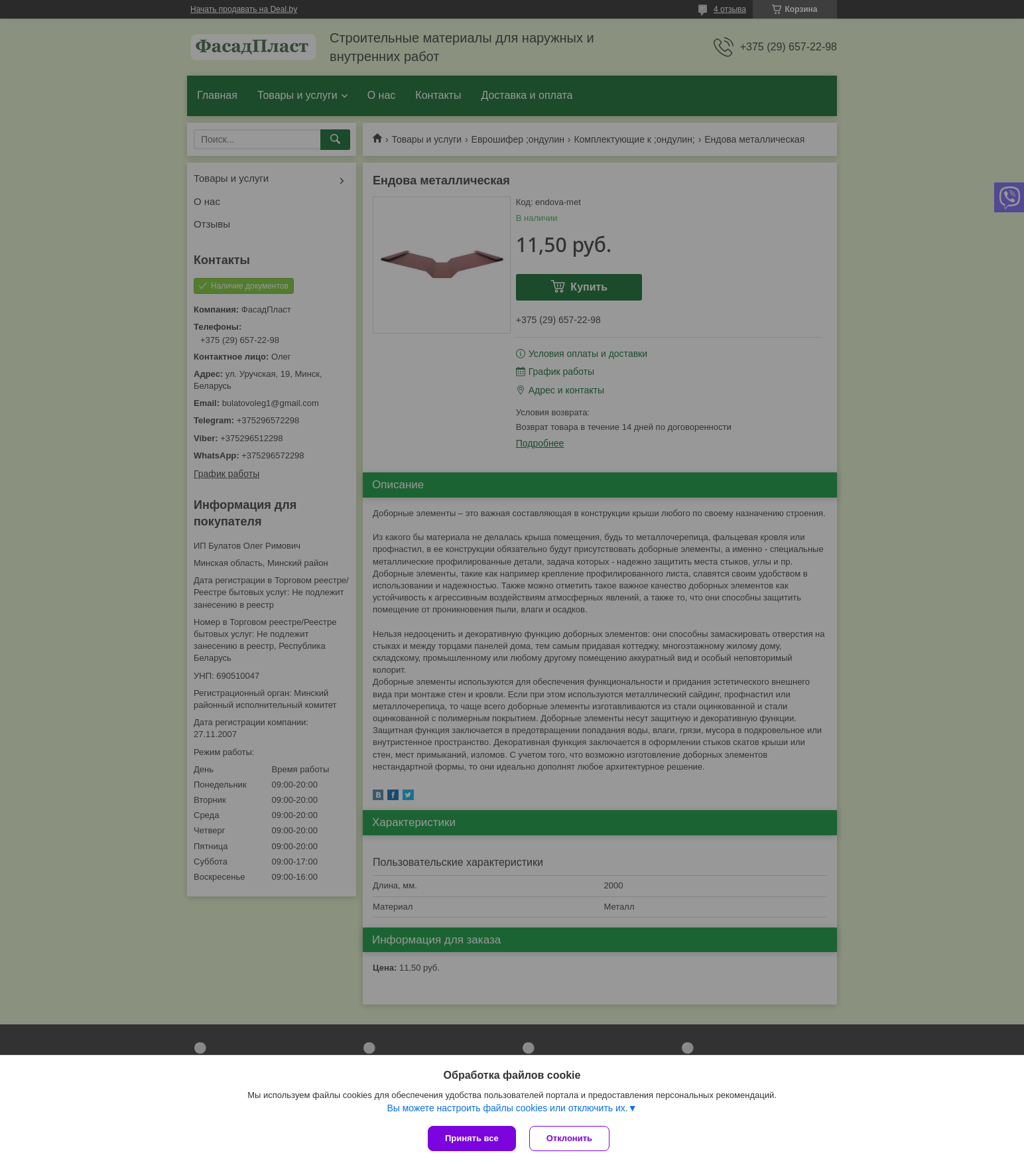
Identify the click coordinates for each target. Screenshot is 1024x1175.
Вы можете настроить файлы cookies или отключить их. (507, 1108)
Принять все (472, 1138)
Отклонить (569, 1138)
